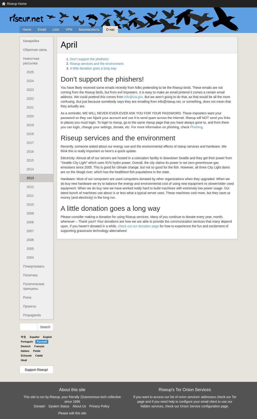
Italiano (25, 351)
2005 (30, 249)
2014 (30, 169)
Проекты (29, 306)
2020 (30, 116)
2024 (30, 81)
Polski (36, 351)
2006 (30, 240)
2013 (30, 178)
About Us (79, 406)
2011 (30, 196)
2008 (30, 222)
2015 (30, 160)
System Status (59, 406)
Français (39, 346)
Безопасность (89, 29)
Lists (55, 29)
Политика (30, 275)
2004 (30, 257)
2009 (30, 213)
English (47, 337)
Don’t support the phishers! (89, 59)
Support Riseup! (36, 370)
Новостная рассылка (31, 61)
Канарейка (31, 41)
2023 (30, 90)
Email (42, 29)
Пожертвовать (34, 266)
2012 (30, 187)
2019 (30, 125)
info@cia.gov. (134, 97)
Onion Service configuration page (204, 406)
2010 (30, 204)
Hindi (24, 360)
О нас (110, 29)
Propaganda (32, 315)
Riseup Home (17, 4)
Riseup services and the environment (96, 64)
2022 (30, 98)
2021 (30, 107)
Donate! (39, 406)
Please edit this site (72, 413)
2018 (30, 134)
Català (39, 355)
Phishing (196, 127)
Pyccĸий (42, 341)
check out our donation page (138, 226)
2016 (30, 151)
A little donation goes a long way (93, 68)
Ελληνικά (26, 355)
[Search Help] (28, 327)
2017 (30, 143)
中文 (23, 337)
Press (27, 297)
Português (27, 341)
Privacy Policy (99, 406)
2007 (30, 231)
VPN (69, 29)
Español (34, 337)
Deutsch (25, 346)
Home (27, 29)
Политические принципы (34, 286)
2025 (30, 72)
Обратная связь (35, 50)
